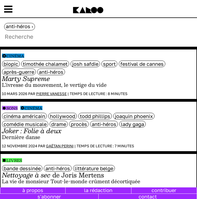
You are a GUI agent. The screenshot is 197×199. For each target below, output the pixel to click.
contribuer (164, 190)
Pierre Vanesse (51, 93)
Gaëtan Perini (60, 146)
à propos (32, 190)
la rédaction (98, 190)
